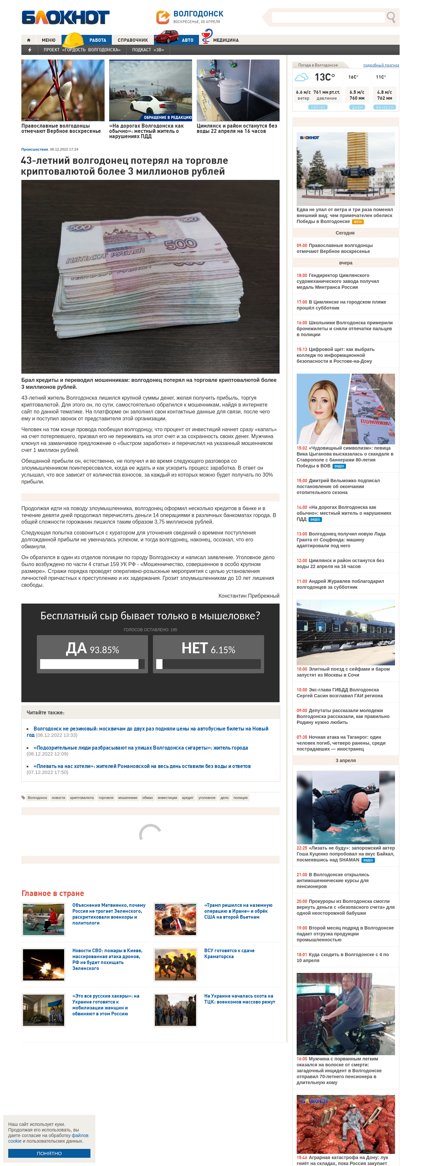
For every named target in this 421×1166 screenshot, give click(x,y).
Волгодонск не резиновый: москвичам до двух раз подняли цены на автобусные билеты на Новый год (147, 731)
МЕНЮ (49, 40)
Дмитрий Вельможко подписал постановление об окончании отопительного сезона (338, 486)
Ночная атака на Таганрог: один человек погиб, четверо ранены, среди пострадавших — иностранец (341, 743)
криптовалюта (81, 798)
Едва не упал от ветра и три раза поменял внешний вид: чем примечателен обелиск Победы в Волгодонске (345, 215)
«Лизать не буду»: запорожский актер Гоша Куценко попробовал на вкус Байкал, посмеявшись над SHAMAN (346, 853)
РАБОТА (84, 40)
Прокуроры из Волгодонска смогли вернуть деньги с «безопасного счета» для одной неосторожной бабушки (346, 907)
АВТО (173, 40)
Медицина (220, 39)
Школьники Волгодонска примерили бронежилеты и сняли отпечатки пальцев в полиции (345, 328)
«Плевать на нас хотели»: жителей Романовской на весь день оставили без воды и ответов (142, 766)
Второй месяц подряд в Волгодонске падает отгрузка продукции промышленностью (345, 933)
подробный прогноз (381, 64)
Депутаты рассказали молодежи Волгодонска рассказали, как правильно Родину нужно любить (343, 716)
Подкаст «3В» (148, 49)
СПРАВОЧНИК (133, 40)
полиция (241, 798)
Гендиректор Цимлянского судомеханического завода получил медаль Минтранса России (338, 281)
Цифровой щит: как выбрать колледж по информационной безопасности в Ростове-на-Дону (336, 355)
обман (147, 798)
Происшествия (34, 149)
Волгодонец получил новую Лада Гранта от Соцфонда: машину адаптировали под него (341, 539)
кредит (187, 798)
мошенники (127, 798)
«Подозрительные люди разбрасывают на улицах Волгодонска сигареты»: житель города (141, 747)
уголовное (206, 798)
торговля (106, 798)
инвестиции (167, 798)
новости (58, 798)
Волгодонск (37, 798)
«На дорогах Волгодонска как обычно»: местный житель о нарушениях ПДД (344, 513)
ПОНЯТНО (49, 1153)
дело (224, 798)
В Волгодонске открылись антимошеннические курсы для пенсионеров (333, 880)
